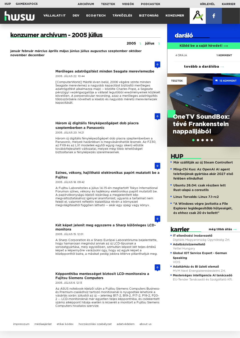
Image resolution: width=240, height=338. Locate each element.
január (15, 51)
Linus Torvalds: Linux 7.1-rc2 (196, 197)
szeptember (118, 51)
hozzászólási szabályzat (95, 323)
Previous (173, 105)
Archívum (86, 4)
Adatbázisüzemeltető (189, 244)
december (36, 55)
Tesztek (108, 4)
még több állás (220, 229)
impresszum (21, 323)
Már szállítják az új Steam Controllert (203, 162)
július (85, 51)
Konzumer (175, 15)
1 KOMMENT (224, 55)
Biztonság (149, 15)
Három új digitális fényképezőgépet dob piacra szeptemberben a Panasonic (97, 125)
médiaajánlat (43, 323)
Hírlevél (207, 4)
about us (145, 323)
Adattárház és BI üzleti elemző (196, 267)
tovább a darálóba (201, 66)
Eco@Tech (96, 15)
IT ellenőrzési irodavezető (192, 236)
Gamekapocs (27, 4)
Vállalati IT (54, 15)
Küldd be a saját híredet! (204, 45)
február (28, 51)
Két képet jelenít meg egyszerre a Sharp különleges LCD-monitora (105, 227)
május (64, 51)
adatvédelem (125, 323)
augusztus (98, 51)
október (135, 51)
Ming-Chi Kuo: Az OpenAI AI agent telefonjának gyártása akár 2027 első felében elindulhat (203, 173)
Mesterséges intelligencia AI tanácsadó (202, 275)
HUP (8, 4)
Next (234, 105)
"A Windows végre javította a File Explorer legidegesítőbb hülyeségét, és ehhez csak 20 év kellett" (202, 208)
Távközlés (122, 15)
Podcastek (150, 4)
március (41, 51)
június (75, 51)
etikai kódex (65, 323)
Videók (128, 4)
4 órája (181, 55)
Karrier (228, 4)
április (53, 51)
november (18, 55)
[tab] (193, 140)
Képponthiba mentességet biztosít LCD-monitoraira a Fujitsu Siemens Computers (102, 276)
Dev (76, 15)
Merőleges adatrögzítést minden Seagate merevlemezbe (104, 71)
